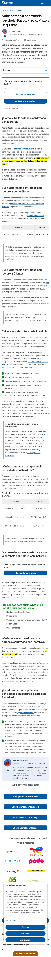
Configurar (25, 939)
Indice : (7, 70)
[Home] (3, 10)
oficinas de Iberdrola (10, 179)
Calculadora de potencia (25, 954)
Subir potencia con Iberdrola (25, 807)
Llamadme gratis (25, 94)
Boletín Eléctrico (26, 712)
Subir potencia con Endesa (25, 796)
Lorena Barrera (16, 31)
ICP (43, 434)
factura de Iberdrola (35, 215)
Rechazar (25, 933)
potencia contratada (22, 149)
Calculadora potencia (25, 573)
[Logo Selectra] (7, 2)
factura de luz (28, 485)
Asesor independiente (12, 108)
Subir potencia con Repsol (25, 828)
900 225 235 (42, 234)
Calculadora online (25, 101)
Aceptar (25, 927)
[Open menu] (42, 3)
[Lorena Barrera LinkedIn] (5, 35)
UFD (9, 431)
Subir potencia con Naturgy (25, 817)
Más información (11, 920)
